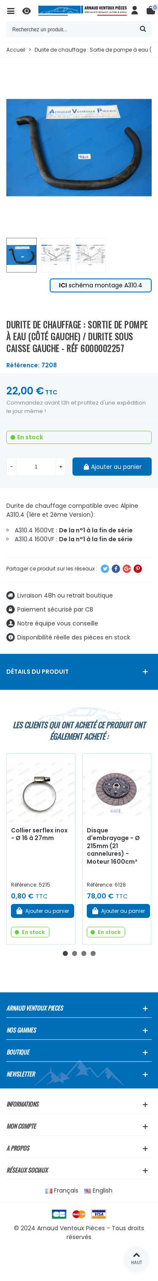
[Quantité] (36, 466)
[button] (65, 953)
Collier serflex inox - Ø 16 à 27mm (39, 834)
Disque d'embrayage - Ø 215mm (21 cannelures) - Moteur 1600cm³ (113, 845)
